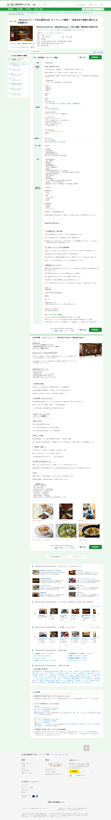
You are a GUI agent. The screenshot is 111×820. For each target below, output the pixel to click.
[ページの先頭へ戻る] (86, 748)
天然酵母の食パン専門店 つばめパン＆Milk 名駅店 (50, 570)
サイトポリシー (25, 808)
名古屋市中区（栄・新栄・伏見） (72, 712)
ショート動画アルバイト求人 (57, 816)
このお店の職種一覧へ (57, 556)
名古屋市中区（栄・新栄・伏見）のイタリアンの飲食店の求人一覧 (78, 12)
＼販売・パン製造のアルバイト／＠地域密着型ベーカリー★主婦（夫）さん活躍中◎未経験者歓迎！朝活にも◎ (88, 595)
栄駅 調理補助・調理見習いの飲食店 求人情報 (59, 682)
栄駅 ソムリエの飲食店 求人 (39, 682)
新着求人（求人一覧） (27, 763)
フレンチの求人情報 (39, 678)
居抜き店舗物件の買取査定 (45, 815)
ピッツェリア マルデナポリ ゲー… (64, 639)
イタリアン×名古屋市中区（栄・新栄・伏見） (48, 708)
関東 (40, 754)
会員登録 (74, 771)
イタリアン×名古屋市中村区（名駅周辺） (47, 709)
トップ (10, 12)
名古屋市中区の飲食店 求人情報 (51, 671)
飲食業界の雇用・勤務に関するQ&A (53, 774)
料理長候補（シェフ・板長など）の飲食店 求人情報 (71, 675)
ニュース (24, 787)
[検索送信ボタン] (102, 9)
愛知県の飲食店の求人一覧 (33, 12)
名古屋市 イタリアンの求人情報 (81, 671)
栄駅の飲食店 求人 (36, 671)
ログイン (84, 771)
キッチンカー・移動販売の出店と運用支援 (66, 815)
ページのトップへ (80, 556)
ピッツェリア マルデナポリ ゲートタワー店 (85, 578)
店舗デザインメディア (31, 816)
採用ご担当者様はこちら (56, 802)
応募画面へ (95, 57)
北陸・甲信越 (65, 754)
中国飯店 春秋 (43, 592)
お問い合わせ (25, 789)
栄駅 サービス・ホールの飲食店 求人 (65, 680)
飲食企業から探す (26, 770)
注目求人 (28, 9)
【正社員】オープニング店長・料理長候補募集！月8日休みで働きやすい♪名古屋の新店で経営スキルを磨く (52, 588)
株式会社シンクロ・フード (65, 809)
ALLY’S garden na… (75, 638)
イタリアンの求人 (96, 676)
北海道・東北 (58, 754)
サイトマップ (46, 808)
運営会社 (24, 792)
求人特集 (20, 9)
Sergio (50, 615)
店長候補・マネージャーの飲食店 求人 (47, 675)
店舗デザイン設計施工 (58, 813)
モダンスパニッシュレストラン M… (86, 639)
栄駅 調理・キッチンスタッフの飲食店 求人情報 (87, 680)
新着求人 (11, 9)
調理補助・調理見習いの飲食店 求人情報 (80, 676)
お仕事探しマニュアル (50, 769)
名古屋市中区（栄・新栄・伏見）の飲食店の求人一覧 (52, 12)
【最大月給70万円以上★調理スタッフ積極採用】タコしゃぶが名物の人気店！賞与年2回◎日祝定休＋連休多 (52, 581)
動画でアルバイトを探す (27, 773)
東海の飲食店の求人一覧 (21, 12)
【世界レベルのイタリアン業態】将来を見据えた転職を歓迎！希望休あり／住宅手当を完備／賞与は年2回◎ (88, 581)
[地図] (61, 43)
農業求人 (43, 816)
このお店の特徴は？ (36, 51)
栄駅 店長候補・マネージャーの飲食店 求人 (82, 678)
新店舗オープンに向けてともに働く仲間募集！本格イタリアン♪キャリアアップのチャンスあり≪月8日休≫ (88, 588)
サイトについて (25, 785)
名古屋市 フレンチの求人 (70, 673)
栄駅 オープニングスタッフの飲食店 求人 (82, 682)
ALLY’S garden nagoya (45, 585)
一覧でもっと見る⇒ (95, 606)
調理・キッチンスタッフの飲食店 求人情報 (45, 676)
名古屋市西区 (42, 714)
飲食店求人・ (74, 813)
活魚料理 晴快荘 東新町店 (45, 578)
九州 (52, 754)
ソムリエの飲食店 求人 (63, 676)
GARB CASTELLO (80, 585)
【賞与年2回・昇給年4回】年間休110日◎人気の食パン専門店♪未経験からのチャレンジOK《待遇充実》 (52, 573)
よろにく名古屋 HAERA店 (63, 616)
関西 (44, 754)
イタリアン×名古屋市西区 (43, 711)
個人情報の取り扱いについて (36, 808)
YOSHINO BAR (79, 570)
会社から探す (38, 9)
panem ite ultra (79, 592)
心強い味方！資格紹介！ (50, 771)
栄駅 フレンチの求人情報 (64, 678)
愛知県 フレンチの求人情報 (56, 673)
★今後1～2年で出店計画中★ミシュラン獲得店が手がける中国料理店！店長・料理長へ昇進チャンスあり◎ (52, 595)
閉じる (32, 47)
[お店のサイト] (60, 32)
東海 (14, 12)
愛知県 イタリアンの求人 (66, 671)
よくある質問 (30, 787)
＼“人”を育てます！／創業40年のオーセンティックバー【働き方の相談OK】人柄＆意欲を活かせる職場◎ (87, 573)
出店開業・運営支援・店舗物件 (40, 813)
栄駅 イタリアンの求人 (50, 678)
